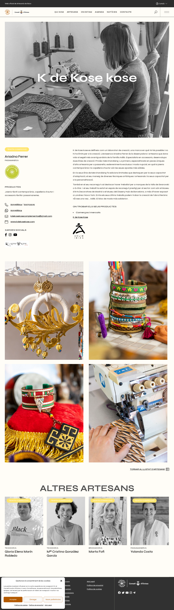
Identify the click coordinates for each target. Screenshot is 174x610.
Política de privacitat (36, 605)
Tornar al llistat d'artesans (147, 469)
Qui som (66, 581)
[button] (61, 581)
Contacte (67, 604)
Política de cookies (21, 605)
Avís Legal (48, 605)
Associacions (68, 593)
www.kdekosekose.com (23, 221)
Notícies (66, 600)
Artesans (66, 585)
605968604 (16, 204)
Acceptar (13, 599)
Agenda (66, 597)
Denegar (33, 599)
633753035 (29, 204)
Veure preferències (53, 599)
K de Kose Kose (80, 217)
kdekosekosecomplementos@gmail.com (31, 216)
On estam (67, 589)
